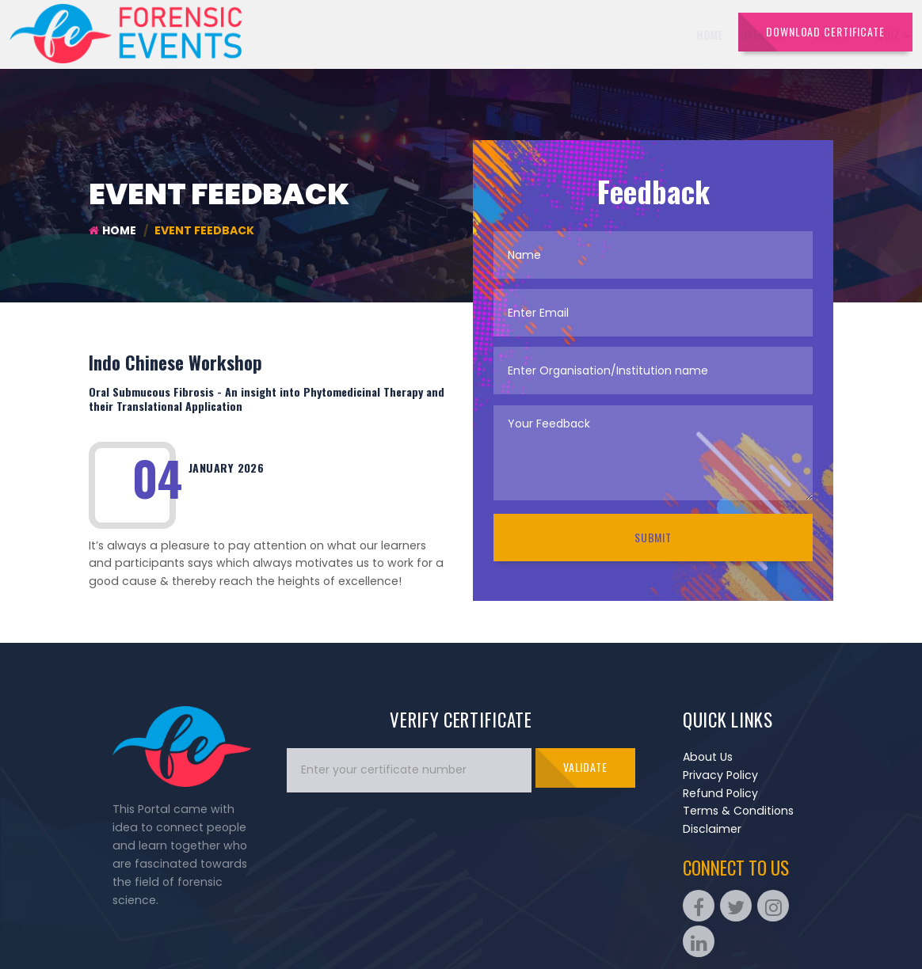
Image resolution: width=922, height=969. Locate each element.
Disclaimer (712, 829)
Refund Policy (720, 793)
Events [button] (440, 34)
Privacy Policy (720, 775)
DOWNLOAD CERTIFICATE (825, 31)
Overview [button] (372, 34)
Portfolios (625, 34)
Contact (694, 34)
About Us (708, 757)
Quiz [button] (497, 34)
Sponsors (555, 34)
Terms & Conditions (738, 811)
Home (313, 34)
